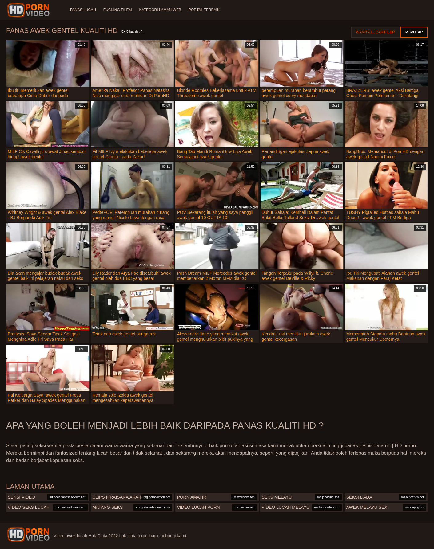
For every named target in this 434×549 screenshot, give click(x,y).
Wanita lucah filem (375, 32)
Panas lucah (83, 10)
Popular (414, 32)
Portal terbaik (204, 10)
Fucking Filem (117, 10)
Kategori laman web (160, 10)
